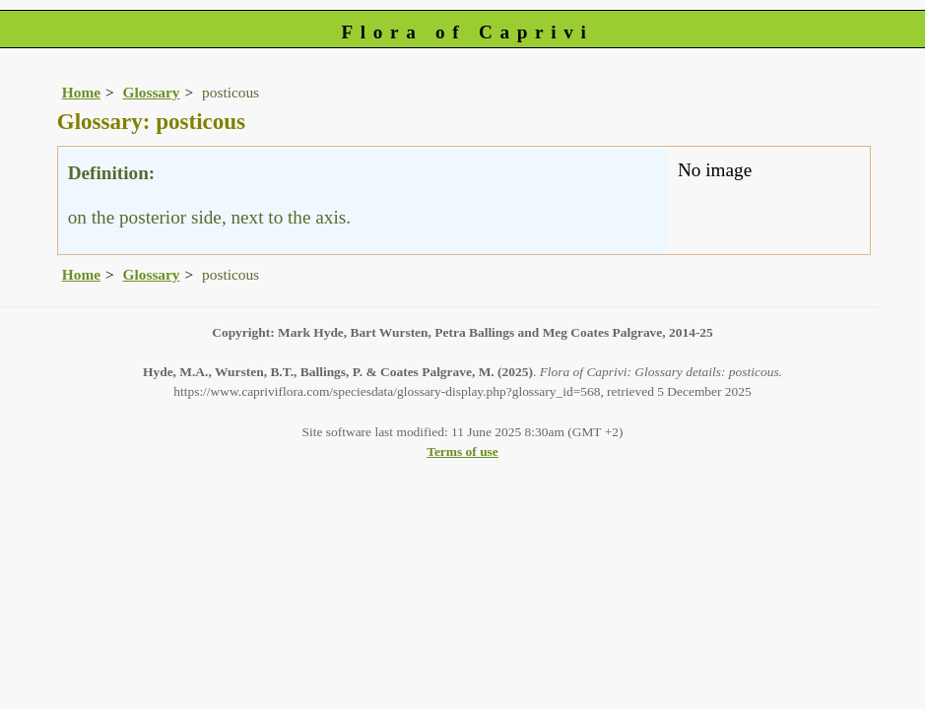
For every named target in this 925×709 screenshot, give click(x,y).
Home (81, 92)
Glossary (151, 92)
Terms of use (462, 451)
